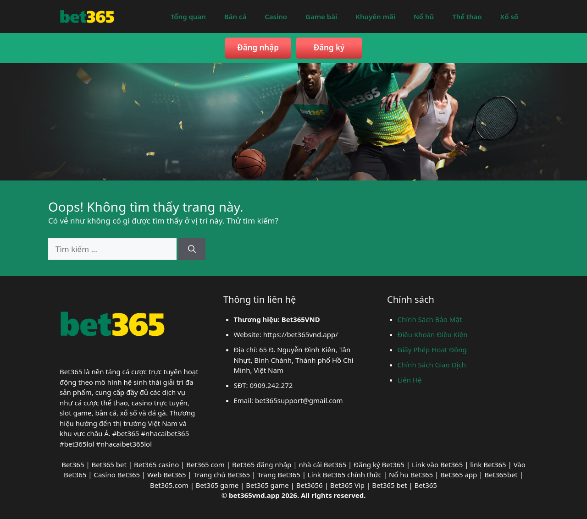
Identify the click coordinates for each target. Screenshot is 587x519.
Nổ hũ (424, 16)
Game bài (321, 16)
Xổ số (509, 16)
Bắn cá (235, 16)
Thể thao (467, 16)
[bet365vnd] (87, 15)
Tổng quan (188, 16)
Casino (276, 16)
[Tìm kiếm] (191, 249)
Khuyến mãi (375, 16)
